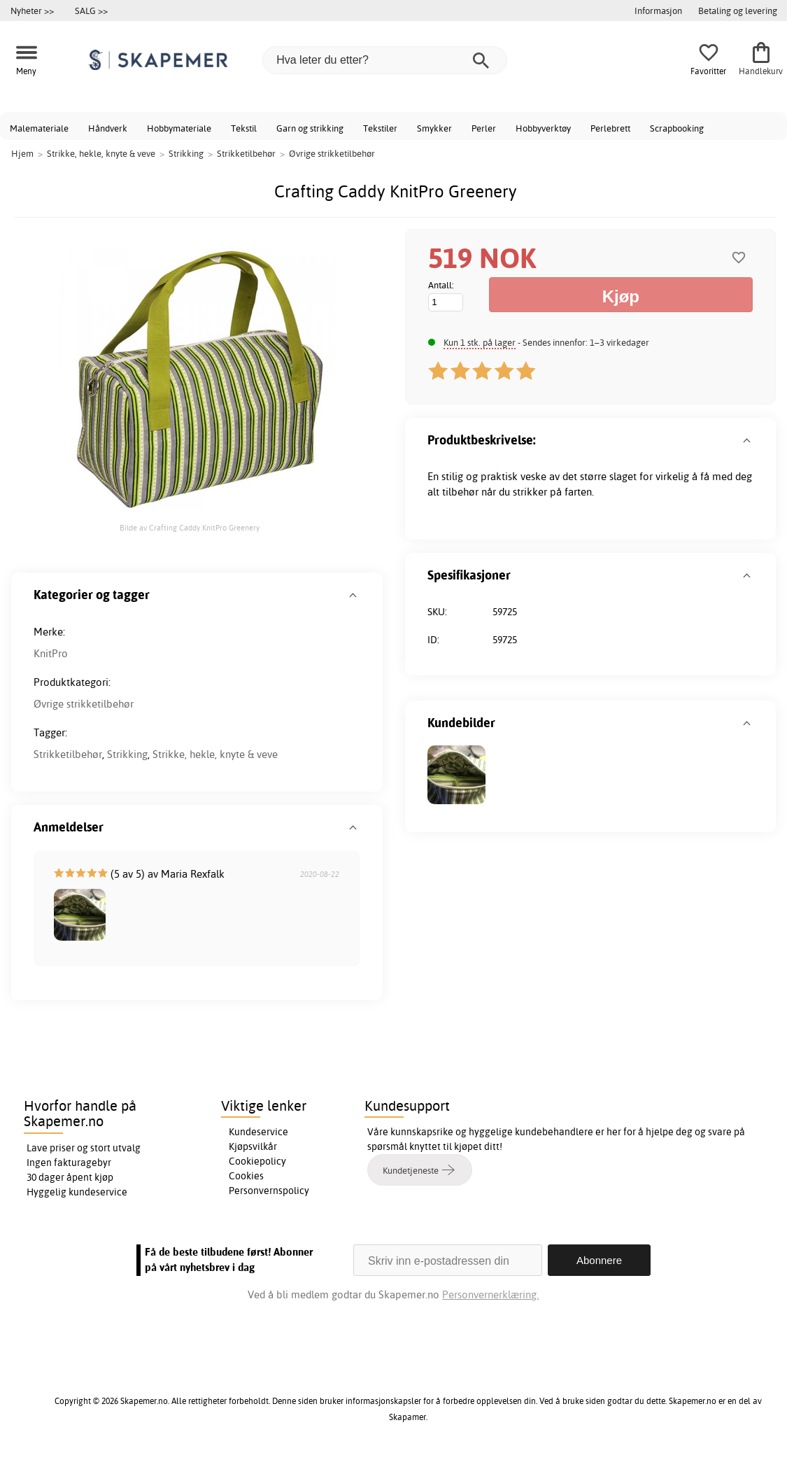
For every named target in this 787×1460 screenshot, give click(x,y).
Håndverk (107, 128)
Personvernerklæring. (491, 1294)
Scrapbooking (677, 128)
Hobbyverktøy (543, 128)
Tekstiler (380, 128)
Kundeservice (258, 1131)
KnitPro (51, 653)
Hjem (22, 153)
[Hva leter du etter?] (384, 60)
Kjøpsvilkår (253, 1146)
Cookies (246, 1176)
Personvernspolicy (269, 1190)
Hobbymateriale (179, 128)
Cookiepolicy (257, 1161)
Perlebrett (610, 128)
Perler (484, 128)
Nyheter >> (32, 10)
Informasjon (658, 10)
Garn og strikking (309, 128)
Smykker (434, 128)
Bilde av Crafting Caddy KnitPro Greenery (190, 528)
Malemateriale (39, 128)
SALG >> (91, 10)
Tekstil (244, 128)
